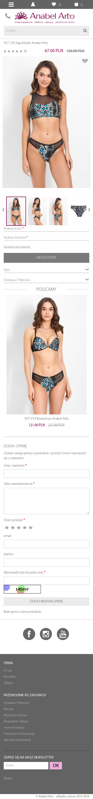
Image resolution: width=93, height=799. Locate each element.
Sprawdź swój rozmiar (17, 246)
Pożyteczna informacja (19, 734)
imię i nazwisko (14, 466)
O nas (7, 671)
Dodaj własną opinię (46, 601)
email (7, 536)
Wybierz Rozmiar (15, 237)
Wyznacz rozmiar (15, 715)
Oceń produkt (13, 520)
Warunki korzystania (17, 740)
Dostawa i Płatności (17, 703)
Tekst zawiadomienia (18, 484)
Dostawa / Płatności (46, 280)
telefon (9, 554)
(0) (25, 51)
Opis (46, 270)
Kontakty (10, 677)
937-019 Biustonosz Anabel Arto (46, 419)
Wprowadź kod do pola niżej (23, 572)
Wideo (8, 778)
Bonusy (9, 709)
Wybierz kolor (13, 228)
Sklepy (8, 683)
